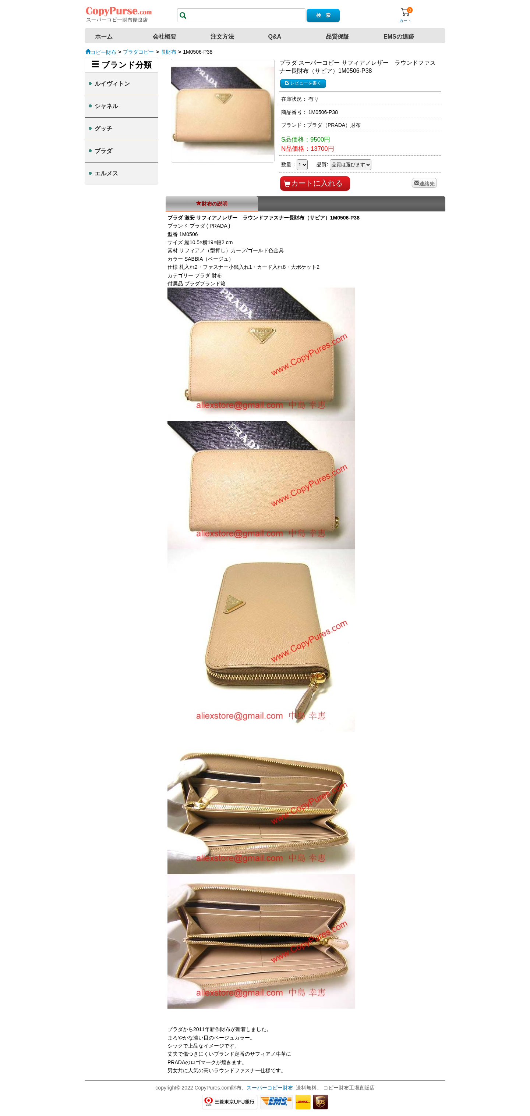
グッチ (103, 128)
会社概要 (164, 36)
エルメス (106, 173)
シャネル (106, 106)
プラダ (103, 151)
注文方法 (222, 36)
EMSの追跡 (399, 36)
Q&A (274, 36)
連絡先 (427, 183)
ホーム (104, 36)
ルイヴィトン (112, 84)
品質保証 (337, 36)
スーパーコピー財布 (270, 1088)
